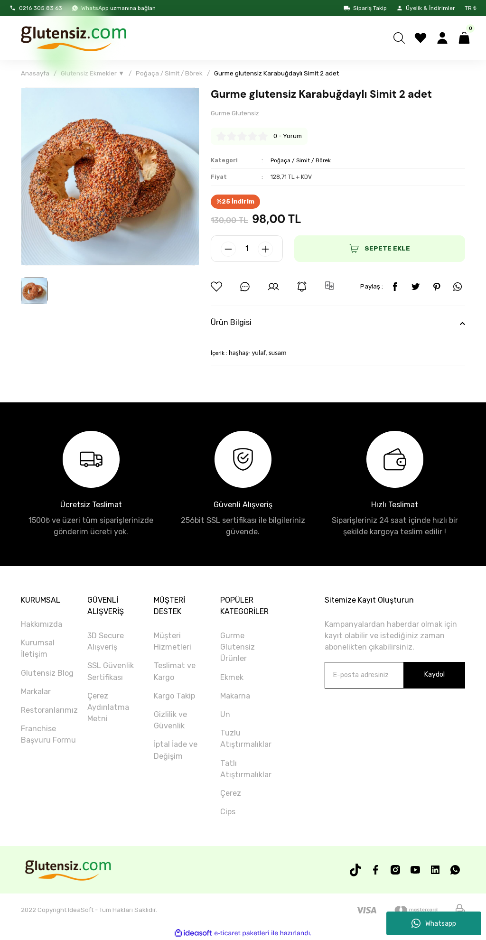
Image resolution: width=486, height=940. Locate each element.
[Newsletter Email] (395, 675)
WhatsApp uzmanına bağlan (114, 8)
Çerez (230, 793)
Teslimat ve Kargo (175, 671)
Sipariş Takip (365, 8)
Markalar (36, 692)
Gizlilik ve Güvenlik (170, 720)
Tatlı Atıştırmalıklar (245, 769)
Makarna (235, 696)
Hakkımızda (41, 624)
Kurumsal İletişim (38, 649)
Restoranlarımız (49, 710)
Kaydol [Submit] (434, 675)
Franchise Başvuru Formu (48, 735)
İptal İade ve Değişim (175, 750)
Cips (227, 812)
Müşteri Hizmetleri (172, 642)
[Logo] (73, 38)
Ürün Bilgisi (231, 322)
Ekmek (231, 677)
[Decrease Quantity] (228, 249)
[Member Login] (442, 38)
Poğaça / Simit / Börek (302, 160)
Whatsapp (433, 923)
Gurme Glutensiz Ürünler (237, 647)
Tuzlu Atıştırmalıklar (245, 739)
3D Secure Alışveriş (105, 642)
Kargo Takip (174, 696)
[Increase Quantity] (265, 249)
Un (225, 714)
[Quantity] (247, 249)
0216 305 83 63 (35, 8)
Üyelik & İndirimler (425, 8)
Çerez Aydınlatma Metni (108, 708)
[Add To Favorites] (216, 287)
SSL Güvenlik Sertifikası (110, 671)
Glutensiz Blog (47, 673)
